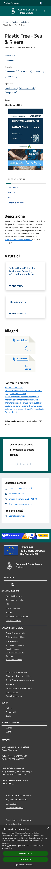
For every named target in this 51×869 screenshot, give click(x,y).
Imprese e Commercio (15, 645)
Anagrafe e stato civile (15, 633)
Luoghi (9, 727)
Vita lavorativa (12, 641)
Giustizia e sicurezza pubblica (18, 676)
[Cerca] (45, 11)
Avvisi (8, 716)
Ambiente (10, 684)
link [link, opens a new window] (10, 848)
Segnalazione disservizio (16, 799)
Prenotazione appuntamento (18, 795)
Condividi (10, 55)
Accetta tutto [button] (25, 853)
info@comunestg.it (16, 768)
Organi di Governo (13, 596)
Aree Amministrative (15, 600)
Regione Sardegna (11, 3)
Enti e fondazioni (13, 608)
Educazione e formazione (16, 671)
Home (5, 21)
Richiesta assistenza (14, 807)
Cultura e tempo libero (15, 637)
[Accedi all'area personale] (41, 3)
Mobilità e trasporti (14, 659)
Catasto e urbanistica (15, 652)
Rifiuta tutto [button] (25, 859)
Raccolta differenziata (14, 387)
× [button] (48, 828)
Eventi (8, 731)
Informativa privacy (14, 824)
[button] (26, 865)
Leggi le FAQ (11, 803)
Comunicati (11, 712)
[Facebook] (6, 584)
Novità (15, 21)
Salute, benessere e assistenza (19, 688)
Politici (9, 612)
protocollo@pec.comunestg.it (18, 771)
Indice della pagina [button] (16, 179)
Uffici (8, 604)
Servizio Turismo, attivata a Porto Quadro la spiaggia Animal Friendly (23, 392)
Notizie (24, 21)
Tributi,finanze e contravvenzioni (20, 680)
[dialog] (25, 847)
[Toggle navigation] (5, 11)
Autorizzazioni (12, 692)
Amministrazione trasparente (18, 819)
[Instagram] (12, 584)
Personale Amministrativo (17, 616)
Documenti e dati (13, 620)
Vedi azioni (11, 60)
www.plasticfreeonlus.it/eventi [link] (18, 239)
